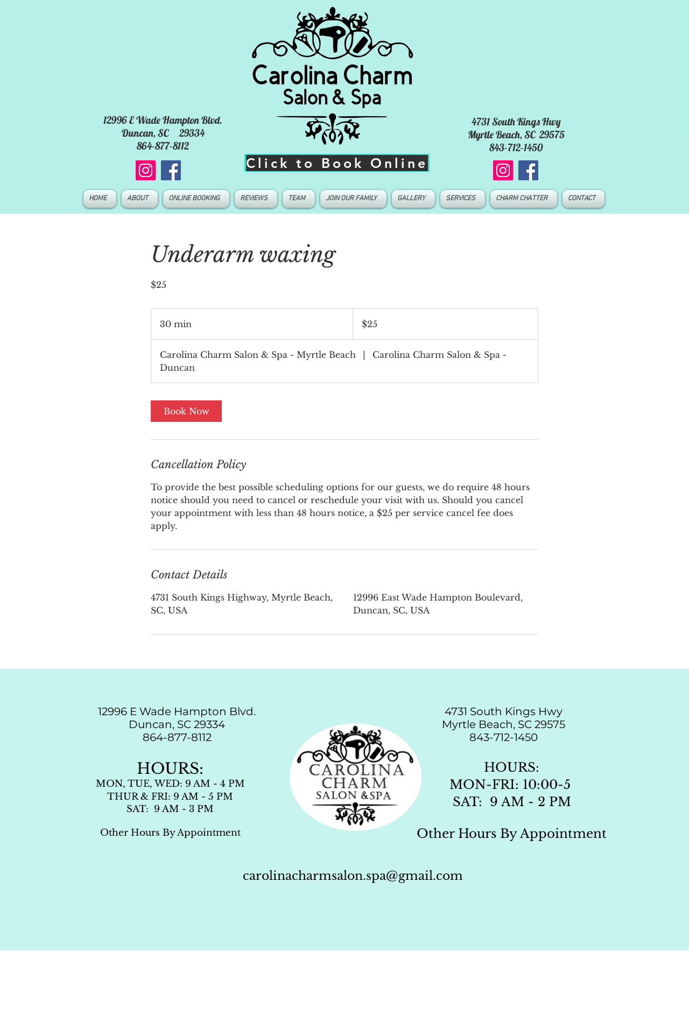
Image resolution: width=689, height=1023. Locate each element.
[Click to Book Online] (337, 163)
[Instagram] (146, 170)
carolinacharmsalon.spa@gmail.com (353, 876)
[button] (299, 199)
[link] (186, 411)
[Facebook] (171, 170)
